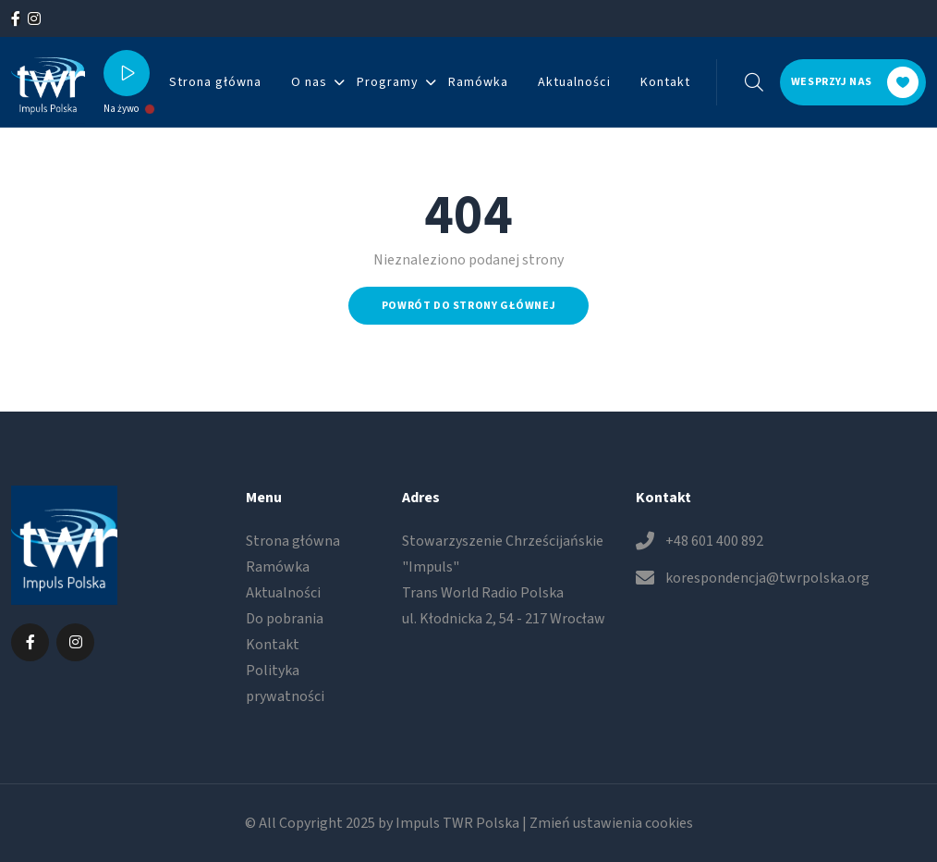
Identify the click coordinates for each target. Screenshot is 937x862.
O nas (309, 82)
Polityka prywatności (285, 683)
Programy (388, 82)
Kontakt (665, 82)
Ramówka (478, 82)
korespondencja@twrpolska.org (767, 578)
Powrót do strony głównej (468, 306)
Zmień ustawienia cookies (611, 823)
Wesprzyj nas (855, 82)
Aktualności (574, 82)
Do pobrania (284, 619)
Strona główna (215, 82)
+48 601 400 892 (714, 541)
